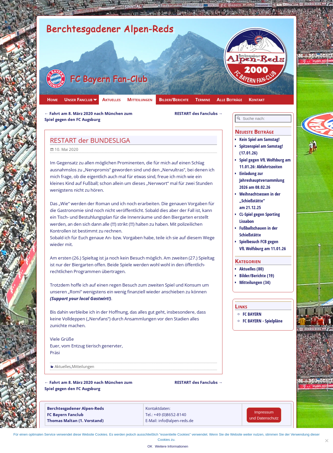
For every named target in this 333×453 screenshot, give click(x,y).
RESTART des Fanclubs (198, 113)
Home (52, 99)
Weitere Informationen (171, 446)
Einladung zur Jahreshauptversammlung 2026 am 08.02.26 (261, 180)
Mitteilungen (139, 99)
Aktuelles (111, 99)
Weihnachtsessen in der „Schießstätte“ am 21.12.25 (259, 200)
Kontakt (257, 99)
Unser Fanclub (81, 99)
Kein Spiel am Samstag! (259, 139)
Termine (202, 99)
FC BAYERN (252, 314)
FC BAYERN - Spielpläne (263, 321)
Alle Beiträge (229, 99)
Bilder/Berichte (174, 99)
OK (150, 446)
